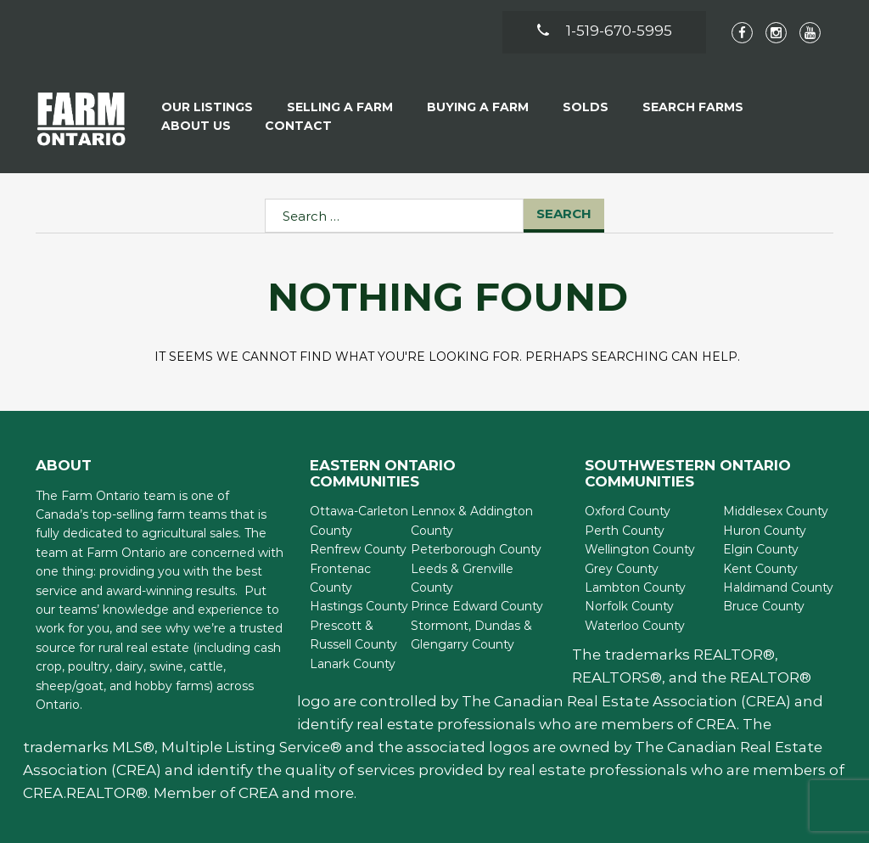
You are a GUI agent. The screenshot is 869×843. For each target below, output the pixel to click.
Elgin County (761, 549)
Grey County (622, 568)
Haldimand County (778, 587)
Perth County (624, 530)
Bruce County (764, 606)
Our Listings (207, 107)
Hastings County (359, 606)
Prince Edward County (477, 606)
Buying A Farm (478, 107)
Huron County (764, 530)
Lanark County (352, 664)
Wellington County (640, 549)
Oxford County (627, 511)
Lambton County (635, 587)
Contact (298, 125)
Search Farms (692, 107)
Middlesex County (775, 511)
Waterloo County (635, 625)
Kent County (760, 568)
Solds (585, 107)
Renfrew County (358, 549)
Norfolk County (629, 606)
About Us (196, 125)
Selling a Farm (340, 107)
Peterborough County (476, 549)
